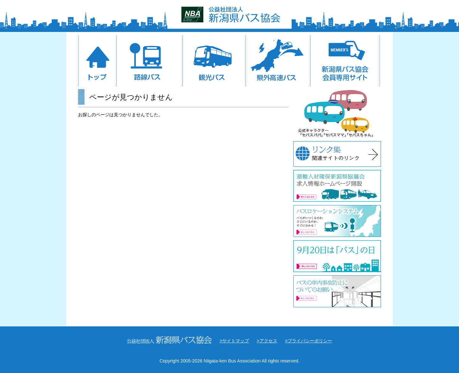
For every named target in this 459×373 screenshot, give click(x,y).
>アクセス (267, 340)
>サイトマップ (234, 340)
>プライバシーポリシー (308, 340)
